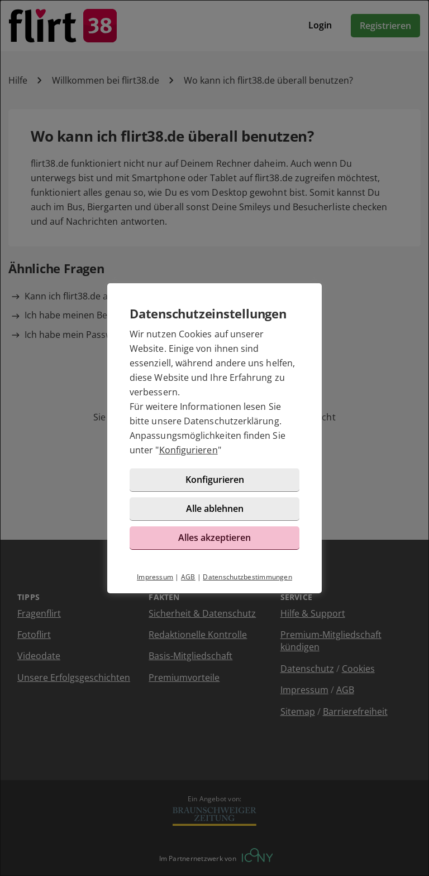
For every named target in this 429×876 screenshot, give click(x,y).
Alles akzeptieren (214, 537)
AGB (188, 577)
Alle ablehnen (215, 508)
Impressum (155, 577)
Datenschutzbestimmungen (247, 577)
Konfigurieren (188, 450)
